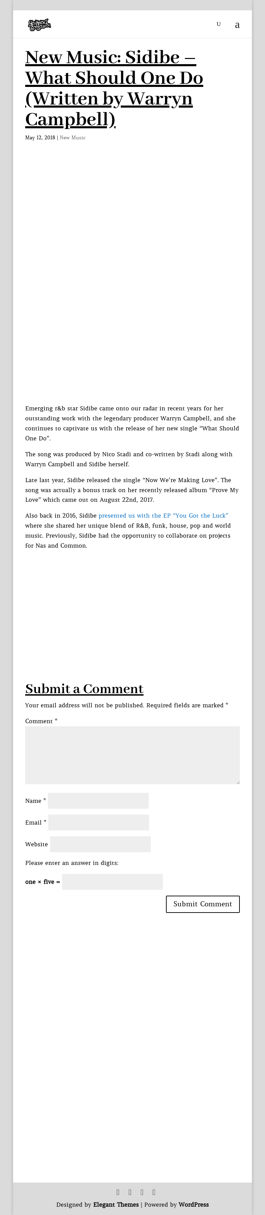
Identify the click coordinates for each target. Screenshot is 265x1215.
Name (35, 801)
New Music (73, 138)
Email (35, 822)
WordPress (194, 1204)
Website (36, 844)
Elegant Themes (116, 1204)
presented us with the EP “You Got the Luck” (163, 515)
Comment (41, 721)
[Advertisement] (145, 599)
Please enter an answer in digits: (72, 863)
